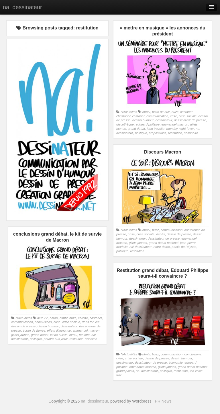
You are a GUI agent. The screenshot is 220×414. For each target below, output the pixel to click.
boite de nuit (161, 112)
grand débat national (163, 242)
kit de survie (58, 335)
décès (160, 234)
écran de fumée (34, 330)
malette (84, 335)
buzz (175, 112)
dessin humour (143, 120)
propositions (157, 133)
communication (157, 116)
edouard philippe (147, 124)
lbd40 (73, 335)
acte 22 (42, 318)
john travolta (155, 128)
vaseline (91, 339)
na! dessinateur (22, 7)
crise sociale (188, 116)
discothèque (125, 124)
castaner (186, 112)
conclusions (43, 322)
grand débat (136, 128)
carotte (83, 318)
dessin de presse (179, 234)
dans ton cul (90, 322)
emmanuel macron (174, 124)
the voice (196, 371)
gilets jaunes (138, 242)
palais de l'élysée (184, 246)
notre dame (162, 246)
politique (141, 133)
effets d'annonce (59, 330)
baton (54, 318)
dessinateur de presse (190, 120)
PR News (163, 401)
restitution (175, 133)
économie (176, 362)
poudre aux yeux (56, 339)
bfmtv (146, 112)
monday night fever (180, 128)
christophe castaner (130, 116)
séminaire (191, 133)
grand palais (125, 371)
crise (173, 116)
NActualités (129, 112)
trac (119, 375)
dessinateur (164, 120)
